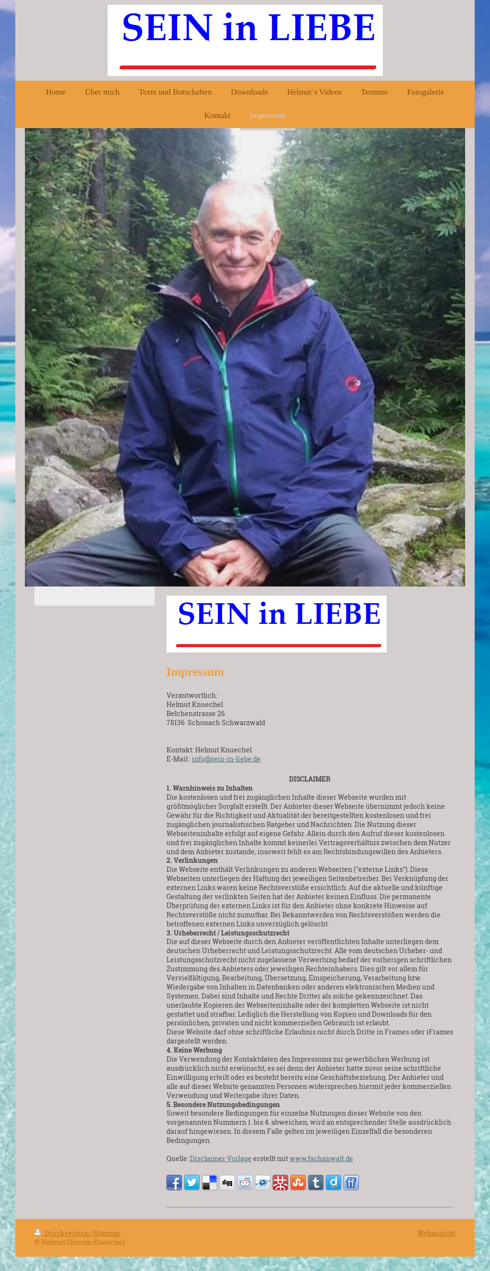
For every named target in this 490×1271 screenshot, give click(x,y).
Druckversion (62, 1233)
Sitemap (106, 1233)
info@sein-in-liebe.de (226, 758)
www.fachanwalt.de (321, 1158)
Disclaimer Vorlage (221, 1158)
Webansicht (436, 1233)
